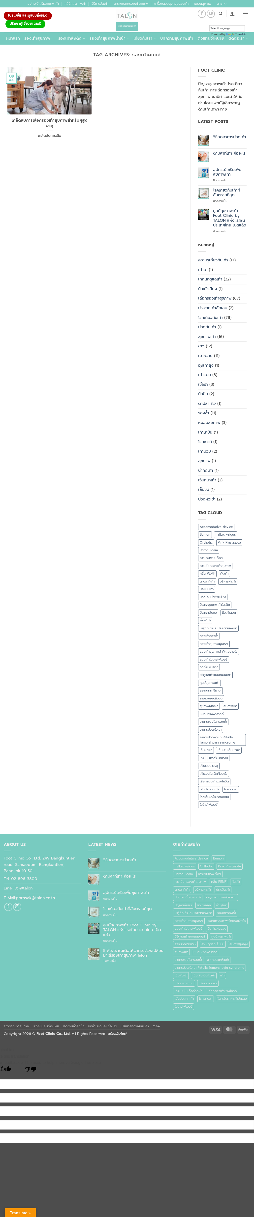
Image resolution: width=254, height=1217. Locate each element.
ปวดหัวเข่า (207, 499)
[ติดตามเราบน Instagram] (17, 907)
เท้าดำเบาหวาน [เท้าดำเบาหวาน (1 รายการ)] (218, 758)
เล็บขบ (203, 490)
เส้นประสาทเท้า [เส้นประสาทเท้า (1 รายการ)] (209, 789)
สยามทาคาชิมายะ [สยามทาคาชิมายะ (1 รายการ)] (210, 690)
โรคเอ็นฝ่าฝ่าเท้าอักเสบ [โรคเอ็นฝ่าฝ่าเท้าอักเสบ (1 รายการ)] (214, 797)
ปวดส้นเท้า (207, 327)
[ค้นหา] (220, 13)
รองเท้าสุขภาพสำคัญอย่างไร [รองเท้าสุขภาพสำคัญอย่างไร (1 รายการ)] (218, 651)
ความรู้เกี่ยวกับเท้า (213, 260)
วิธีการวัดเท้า (100, 3)
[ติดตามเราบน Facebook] (202, 14)
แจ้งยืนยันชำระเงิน (46, 1026)
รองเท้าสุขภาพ (39, 38)
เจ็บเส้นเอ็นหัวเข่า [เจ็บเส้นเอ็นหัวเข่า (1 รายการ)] (229, 750)
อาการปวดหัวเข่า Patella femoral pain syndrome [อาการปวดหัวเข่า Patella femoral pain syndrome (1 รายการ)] (217, 740)
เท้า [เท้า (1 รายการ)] (202, 758)
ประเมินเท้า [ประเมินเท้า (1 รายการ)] (207, 589)
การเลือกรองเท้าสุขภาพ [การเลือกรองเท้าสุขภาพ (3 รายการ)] (215, 565)
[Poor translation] (30, 1071)
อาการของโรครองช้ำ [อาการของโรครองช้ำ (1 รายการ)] (213, 721)
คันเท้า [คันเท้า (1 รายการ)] (224, 573)
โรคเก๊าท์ (205, 442)
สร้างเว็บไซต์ (116, 1033)
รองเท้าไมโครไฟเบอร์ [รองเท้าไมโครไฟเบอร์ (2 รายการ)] (213, 659)
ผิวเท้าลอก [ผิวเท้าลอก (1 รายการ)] (229, 612)
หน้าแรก (13, 38)
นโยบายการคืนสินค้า (135, 1026)
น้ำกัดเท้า (205, 470)
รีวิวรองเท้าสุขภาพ (17, 1026)
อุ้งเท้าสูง (206, 365)
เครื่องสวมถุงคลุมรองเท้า (171, 3)
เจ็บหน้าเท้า (207, 480)
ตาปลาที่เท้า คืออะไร (229, 153)
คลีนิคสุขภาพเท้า (75, 3)
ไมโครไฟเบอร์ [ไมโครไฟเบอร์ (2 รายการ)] (209, 804)
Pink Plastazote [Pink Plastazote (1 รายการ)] (229, 542)
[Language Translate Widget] (227, 28)
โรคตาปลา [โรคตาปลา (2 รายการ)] (230, 789)
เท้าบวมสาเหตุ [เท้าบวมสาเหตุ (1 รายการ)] (209, 765)
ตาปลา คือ (207, 404)
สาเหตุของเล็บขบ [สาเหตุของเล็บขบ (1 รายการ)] (211, 698)
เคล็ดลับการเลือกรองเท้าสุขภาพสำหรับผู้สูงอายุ (49, 123)
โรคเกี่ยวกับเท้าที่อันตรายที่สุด (226, 192)
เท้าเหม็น (205, 432)
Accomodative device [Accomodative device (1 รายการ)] (216, 527)
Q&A (156, 1026)
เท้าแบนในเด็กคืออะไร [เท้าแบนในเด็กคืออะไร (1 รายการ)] (213, 773)
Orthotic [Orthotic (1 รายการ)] (206, 542)
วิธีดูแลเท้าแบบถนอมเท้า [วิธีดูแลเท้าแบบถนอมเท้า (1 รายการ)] (215, 674)
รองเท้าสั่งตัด (71, 38)
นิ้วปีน (203, 394)
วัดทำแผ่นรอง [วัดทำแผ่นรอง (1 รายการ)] (209, 667)
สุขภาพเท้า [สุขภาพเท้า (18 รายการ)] (230, 706)
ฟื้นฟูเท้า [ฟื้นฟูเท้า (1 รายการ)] (205, 620)
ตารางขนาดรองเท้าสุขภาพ (131, 3)
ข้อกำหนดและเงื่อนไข (102, 1026)
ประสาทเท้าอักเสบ (212, 308)
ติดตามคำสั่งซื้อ (73, 1026)
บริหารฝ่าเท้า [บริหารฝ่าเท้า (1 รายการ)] (228, 581)
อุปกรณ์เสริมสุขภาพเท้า (43, 3)
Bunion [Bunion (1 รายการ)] (205, 534)
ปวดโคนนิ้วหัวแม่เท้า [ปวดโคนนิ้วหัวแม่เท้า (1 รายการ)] (213, 597)
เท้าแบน (204, 375)
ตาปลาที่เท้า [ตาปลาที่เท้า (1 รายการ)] (207, 581)
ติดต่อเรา (238, 38)
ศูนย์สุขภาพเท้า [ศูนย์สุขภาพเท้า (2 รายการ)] (209, 682)
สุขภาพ (204, 461)
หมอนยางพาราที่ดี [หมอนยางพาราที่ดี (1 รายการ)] (212, 714)
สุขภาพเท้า (207, 337)
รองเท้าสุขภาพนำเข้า (109, 38)
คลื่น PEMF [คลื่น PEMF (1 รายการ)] (207, 573)
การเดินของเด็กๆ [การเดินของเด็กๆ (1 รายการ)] (211, 557)
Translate (236, 34)
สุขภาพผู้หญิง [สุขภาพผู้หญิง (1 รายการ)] (209, 706)
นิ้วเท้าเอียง (207, 289)
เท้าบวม (204, 451)
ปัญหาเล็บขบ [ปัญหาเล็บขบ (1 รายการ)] (208, 612)
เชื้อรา (203, 384)
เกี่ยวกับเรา (144, 38)
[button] (232, 13)
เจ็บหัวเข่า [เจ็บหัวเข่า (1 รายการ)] (206, 750)
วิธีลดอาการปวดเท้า (229, 137)
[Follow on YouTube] (211, 14)
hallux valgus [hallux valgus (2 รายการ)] (226, 534)
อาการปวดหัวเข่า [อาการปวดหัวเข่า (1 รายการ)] (211, 729)
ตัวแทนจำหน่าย (211, 38)
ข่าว (201, 346)
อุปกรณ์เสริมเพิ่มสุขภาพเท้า (227, 172)
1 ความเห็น (115, 961)
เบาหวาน (205, 356)
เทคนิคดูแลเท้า (210, 279)
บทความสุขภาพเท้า (176, 38)
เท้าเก (202, 270)
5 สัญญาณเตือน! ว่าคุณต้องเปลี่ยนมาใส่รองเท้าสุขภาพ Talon (133, 953)
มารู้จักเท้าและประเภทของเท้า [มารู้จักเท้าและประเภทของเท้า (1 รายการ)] (218, 628)
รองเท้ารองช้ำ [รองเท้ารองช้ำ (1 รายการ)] (209, 636)
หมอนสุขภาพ (202, 3)
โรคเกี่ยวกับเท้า (210, 318)
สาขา (221, 3)
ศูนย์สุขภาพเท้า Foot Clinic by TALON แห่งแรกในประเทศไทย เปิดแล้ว (229, 218)
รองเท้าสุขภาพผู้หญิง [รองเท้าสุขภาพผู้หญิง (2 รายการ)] (214, 643)
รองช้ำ (203, 413)
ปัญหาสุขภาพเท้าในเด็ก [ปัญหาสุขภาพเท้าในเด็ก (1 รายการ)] (215, 604)
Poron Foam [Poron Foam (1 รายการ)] (209, 550)
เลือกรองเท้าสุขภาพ (214, 298)
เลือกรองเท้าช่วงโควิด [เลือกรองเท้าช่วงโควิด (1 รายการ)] (214, 781)
